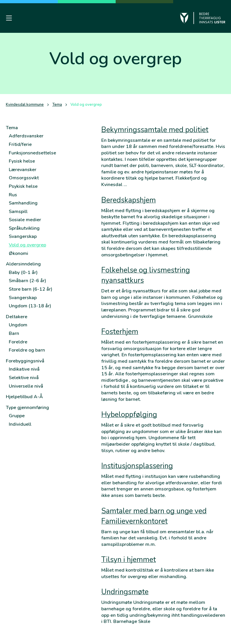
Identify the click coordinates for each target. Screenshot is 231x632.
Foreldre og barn (27, 350)
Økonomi (18, 253)
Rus (13, 195)
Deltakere (16, 317)
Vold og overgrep (27, 245)
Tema (57, 105)
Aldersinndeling (23, 264)
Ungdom (18, 325)
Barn (14, 333)
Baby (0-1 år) (23, 272)
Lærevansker (22, 169)
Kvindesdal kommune (25, 105)
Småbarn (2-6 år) (27, 280)
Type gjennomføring (27, 407)
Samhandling (23, 203)
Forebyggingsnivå (25, 361)
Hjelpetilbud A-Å (24, 396)
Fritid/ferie (20, 144)
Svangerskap (23, 236)
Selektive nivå (24, 377)
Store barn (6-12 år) (30, 289)
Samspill (18, 211)
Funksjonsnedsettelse (32, 153)
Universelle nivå (26, 386)
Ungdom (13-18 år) (30, 306)
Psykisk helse (23, 186)
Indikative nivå (24, 369)
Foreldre (18, 342)
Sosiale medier (25, 220)
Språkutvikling (24, 228)
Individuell (20, 424)
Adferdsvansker (26, 136)
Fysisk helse (22, 161)
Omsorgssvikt (24, 178)
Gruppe (17, 416)
